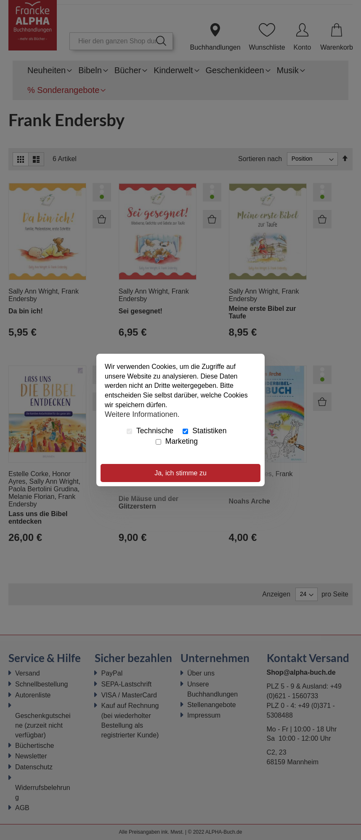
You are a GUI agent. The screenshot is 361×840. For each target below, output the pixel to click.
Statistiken (204, 431)
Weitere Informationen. (142, 414)
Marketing (177, 441)
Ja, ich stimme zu (180, 473)
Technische (150, 431)
